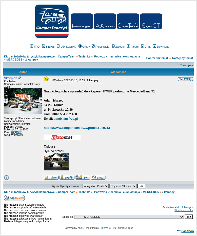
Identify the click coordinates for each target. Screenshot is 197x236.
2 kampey (31, 59)
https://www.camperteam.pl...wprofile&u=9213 (77, 128)
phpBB (81, 228)
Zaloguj (118, 46)
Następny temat (182, 58)
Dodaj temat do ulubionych (178, 207)
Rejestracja (100, 46)
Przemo (104, 228)
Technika (84, 56)
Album (133, 46)
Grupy (84, 46)
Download (161, 46)
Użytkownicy (66, 46)
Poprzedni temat (157, 58)
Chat (145, 46)
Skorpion (10, 78)
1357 (19, 132)
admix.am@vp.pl (66, 119)
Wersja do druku (183, 210)
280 (13, 132)
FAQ (35, 46)
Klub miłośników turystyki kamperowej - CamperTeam (39, 56)
